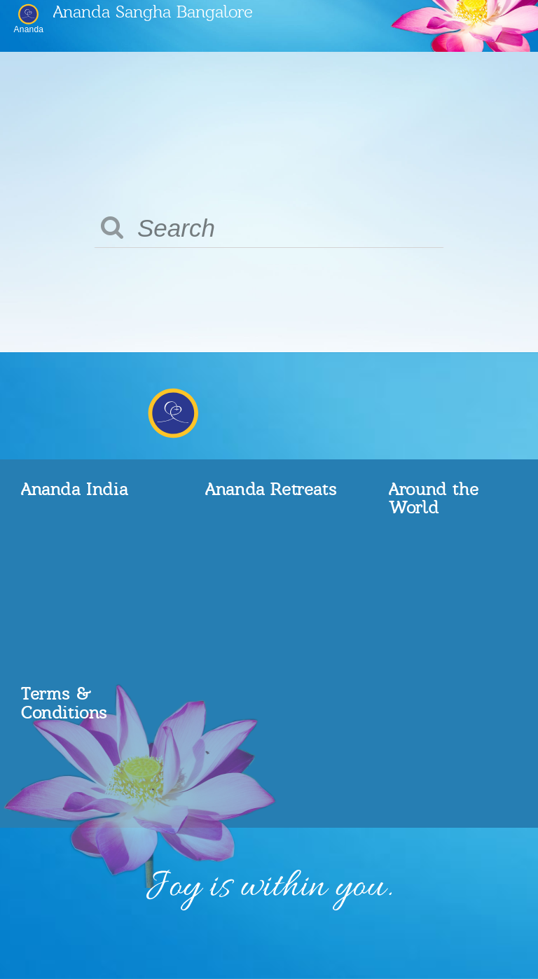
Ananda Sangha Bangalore (153, 11)
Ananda (29, 29)
